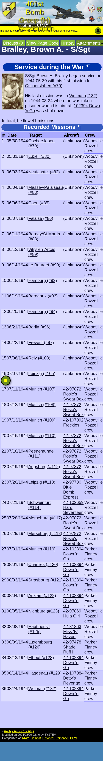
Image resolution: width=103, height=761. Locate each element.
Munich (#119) (41, 549)
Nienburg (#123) (43, 611)
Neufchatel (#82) (44, 171)
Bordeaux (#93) (43, 295)
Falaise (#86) (40, 218)
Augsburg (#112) (44, 466)
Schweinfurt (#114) (39, 505)
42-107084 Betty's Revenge (73, 678)
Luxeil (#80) (39, 156)
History (67, 43)
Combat (36, 738)
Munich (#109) (41, 420)
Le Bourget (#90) (44, 264)
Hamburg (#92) (42, 280)
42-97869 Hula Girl (72, 613)
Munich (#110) (41, 435)
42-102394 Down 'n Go (73, 554)
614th (25, 738)
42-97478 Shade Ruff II (72, 647)
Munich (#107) (41, 389)
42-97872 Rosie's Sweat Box (73, 394)
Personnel (62, 738)
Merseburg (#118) (45, 533)
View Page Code (43, 43)
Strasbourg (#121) (45, 580)
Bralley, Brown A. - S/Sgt (19, 731)
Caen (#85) (39, 202)
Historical (48, 738)
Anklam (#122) (42, 595)
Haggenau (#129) (45, 673)
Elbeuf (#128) (41, 657)
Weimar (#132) (83, 95)
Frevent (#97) (41, 342)
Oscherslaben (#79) (43, 85)
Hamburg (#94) (42, 311)
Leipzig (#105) (41, 373)
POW (73, 738)
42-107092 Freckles (73, 422)
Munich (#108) (41, 404)
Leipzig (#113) (41, 482)
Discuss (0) (13, 43)
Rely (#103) (39, 358)
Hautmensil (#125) (39, 629)
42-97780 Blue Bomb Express (72, 489)
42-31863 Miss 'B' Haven (72, 631)
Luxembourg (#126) (40, 644)
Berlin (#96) (39, 327)
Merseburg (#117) (45, 517)
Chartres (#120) (43, 564)
